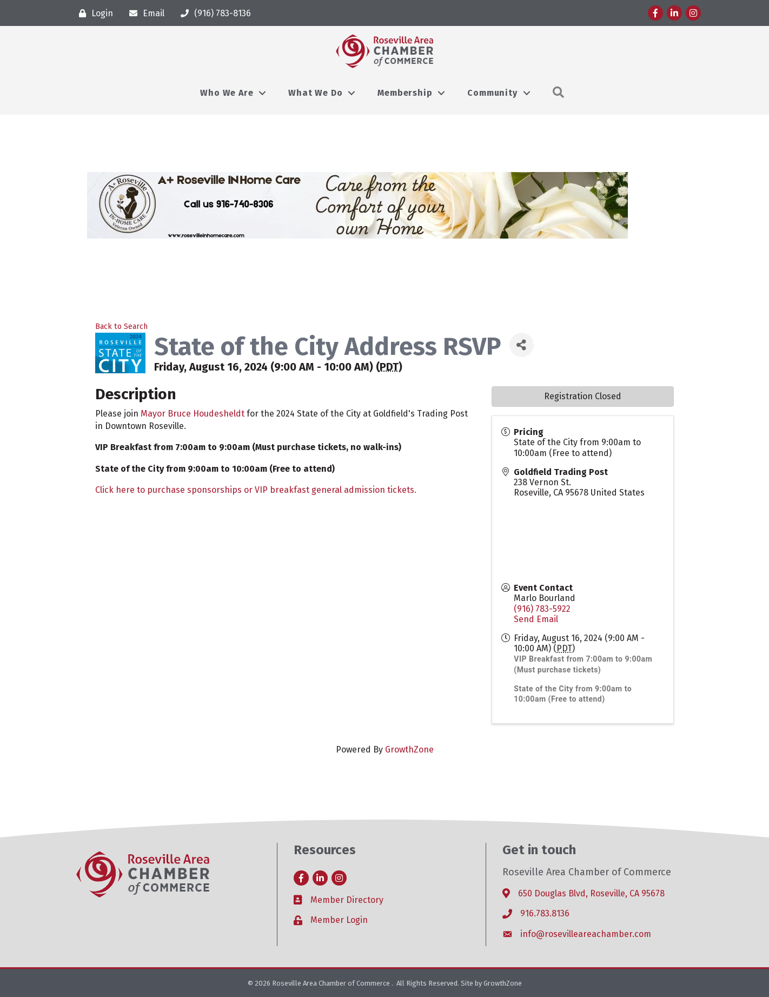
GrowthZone (409, 749)
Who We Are (226, 93)
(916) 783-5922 (542, 609)
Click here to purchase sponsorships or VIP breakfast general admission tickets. (255, 490)
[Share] (521, 345)
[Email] (144, 13)
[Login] (93, 13)
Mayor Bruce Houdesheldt (192, 413)
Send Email (536, 619)
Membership (404, 93)
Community (492, 93)
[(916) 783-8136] (213, 13)
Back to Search (121, 326)
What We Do (315, 93)
